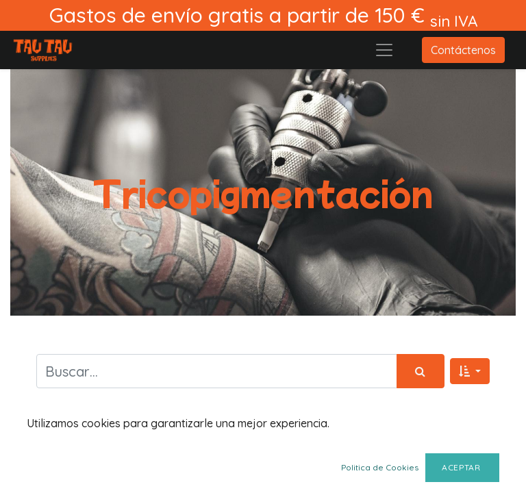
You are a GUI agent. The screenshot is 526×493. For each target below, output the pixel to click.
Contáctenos (463, 50)
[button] (470, 371)
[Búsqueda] (420, 371)
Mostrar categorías (94, 444)
